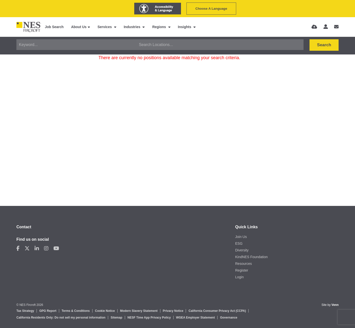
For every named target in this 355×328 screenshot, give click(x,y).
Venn (335, 305)
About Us (79, 27)
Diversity (242, 250)
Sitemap (116, 317)
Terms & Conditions (76, 311)
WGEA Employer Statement (195, 317)
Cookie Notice (105, 311)
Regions (159, 27)
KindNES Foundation (251, 257)
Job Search (54, 27)
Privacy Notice (173, 311)
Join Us (241, 237)
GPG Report (47, 311)
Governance (228, 317)
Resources (243, 264)
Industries (132, 27)
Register (241, 270)
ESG (239, 243)
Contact (23, 227)
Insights (185, 27)
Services (105, 27)
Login (239, 277)
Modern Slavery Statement (139, 311)
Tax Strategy (25, 311)
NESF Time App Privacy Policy (149, 317)
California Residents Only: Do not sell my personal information (60, 317)
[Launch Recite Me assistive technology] (157, 8)
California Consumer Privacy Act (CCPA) (217, 311)
